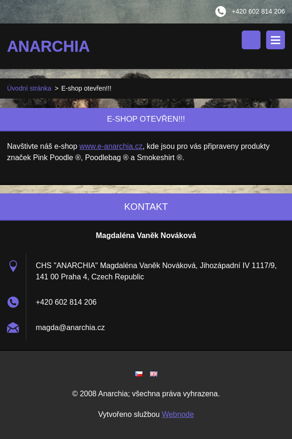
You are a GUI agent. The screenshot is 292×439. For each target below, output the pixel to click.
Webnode (178, 414)
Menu (275, 40)
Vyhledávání (251, 40)
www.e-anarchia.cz (110, 146)
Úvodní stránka (29, 88)
